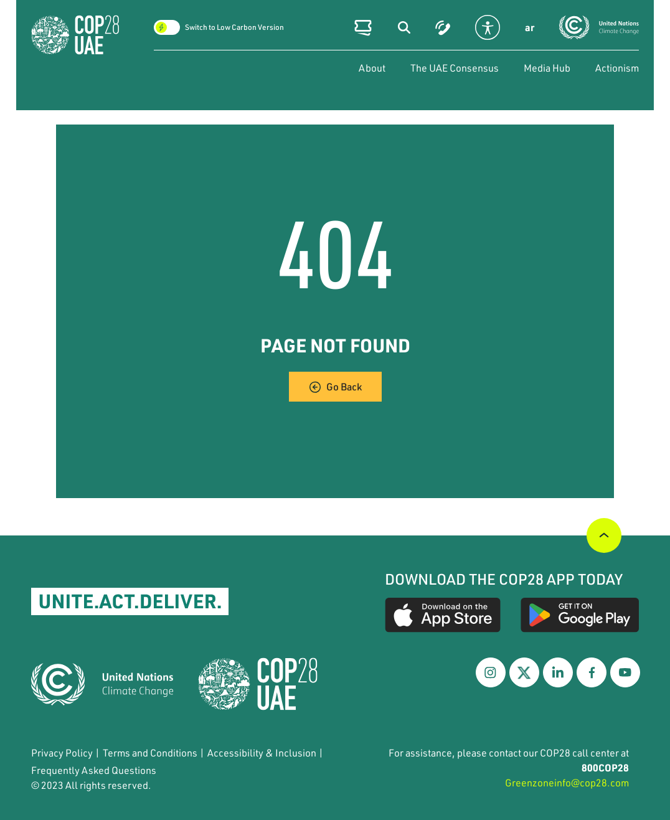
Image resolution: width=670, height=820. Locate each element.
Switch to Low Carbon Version (234, 27)
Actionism (617, 67)
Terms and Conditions (150, 752)
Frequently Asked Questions (93, 769)
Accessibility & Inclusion (261, 752)
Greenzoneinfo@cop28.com (567, 782)
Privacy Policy (62, 752)
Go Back (335, 387)
